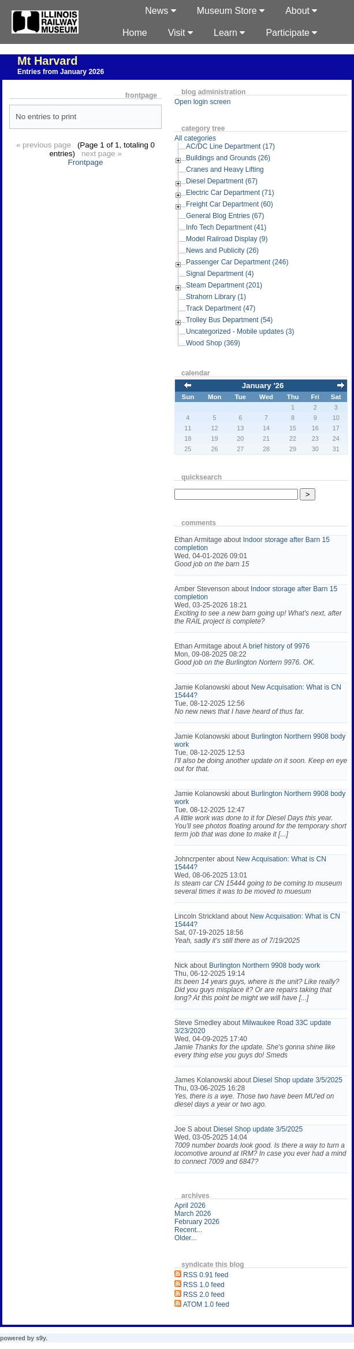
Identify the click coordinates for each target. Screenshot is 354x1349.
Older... (185, 1238)
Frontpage (85, 162)
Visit (180, 33)
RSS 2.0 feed (203, 1295)
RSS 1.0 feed (203, 1285)
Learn (229, 33)
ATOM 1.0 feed (206, 1304)
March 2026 (192, 1214)
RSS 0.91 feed (205, 1275)
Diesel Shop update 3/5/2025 (297, 1080)
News (160, 11)
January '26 (263, 385)
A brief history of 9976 (276, 646)
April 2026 (190, 1205)
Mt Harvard (47, 60)
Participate (291, 33)
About (301, 11)
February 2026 (196, 1222)
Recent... (188, 1230)
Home (134, 33)
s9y (41, 1338)
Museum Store (230, 11)
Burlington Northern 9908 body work (264, 965)
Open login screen (202, 102)
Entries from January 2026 (60, 72)
